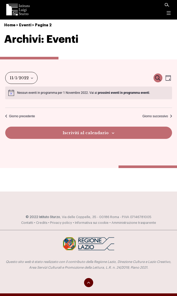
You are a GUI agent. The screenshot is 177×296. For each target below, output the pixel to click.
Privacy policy (61, 222)
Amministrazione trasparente (133, 222)
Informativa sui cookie (92, 222)
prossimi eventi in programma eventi (123, 93)
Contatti (27, 222)
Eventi (25, 25)
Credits (41, 222)
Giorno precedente (20, 116)
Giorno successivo (157, 116)
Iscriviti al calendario (86, 133)
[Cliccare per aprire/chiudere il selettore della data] (21, 78)
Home (9, 25)
